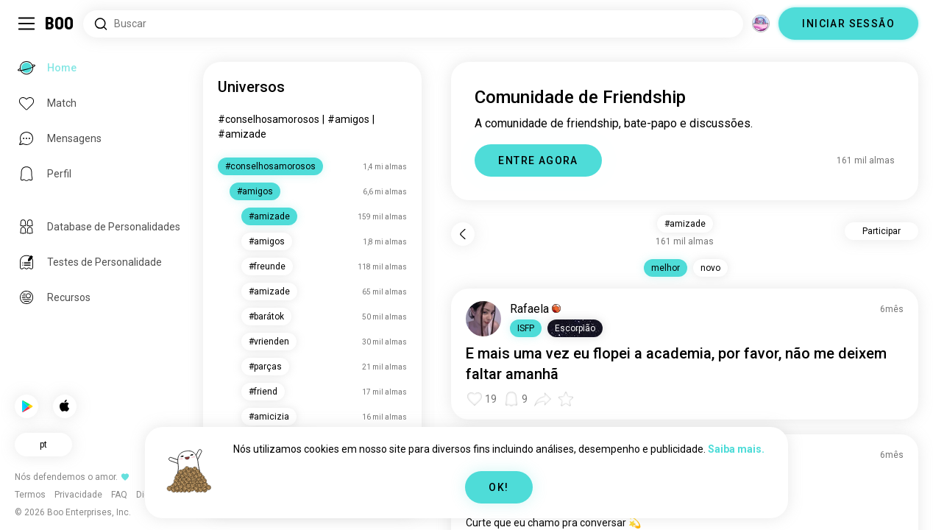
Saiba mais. (736, 449)
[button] (526, 328)
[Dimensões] (761, 23)
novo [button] (710, 268)
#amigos (348, 119)
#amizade (242, 134)
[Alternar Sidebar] (26, 23)
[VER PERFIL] (483, 318)
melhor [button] (665, 268)
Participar (881, 231)
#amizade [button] (685, 224)
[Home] (60, 23)
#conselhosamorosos (268, 119)
